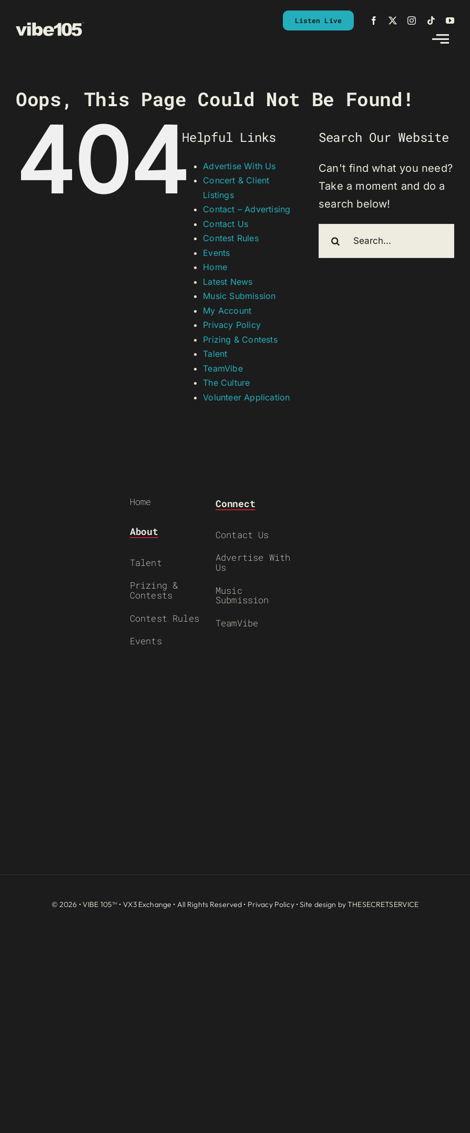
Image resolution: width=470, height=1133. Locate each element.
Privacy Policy (232, 325)
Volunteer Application (246, 397)
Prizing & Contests (240, 339)
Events (216, 253)
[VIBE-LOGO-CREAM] (50, 26)
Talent (215, 353)
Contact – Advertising (246, 209)
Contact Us (225, 224)
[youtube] (450, 20)
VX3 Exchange (147, 904)
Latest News (227, 281)
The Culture (226, 382)
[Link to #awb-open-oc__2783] (440, 38)
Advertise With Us (239, 166)
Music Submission (239, 296)
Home (215, 267)
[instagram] (411, 20)
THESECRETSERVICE (383, 904)
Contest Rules (231, 238)
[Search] (336, 241)
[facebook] (374, 20)
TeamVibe (223, 368)
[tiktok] (431, 20)
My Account (227, 310)
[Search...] (386, 241)
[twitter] (393, 20)
